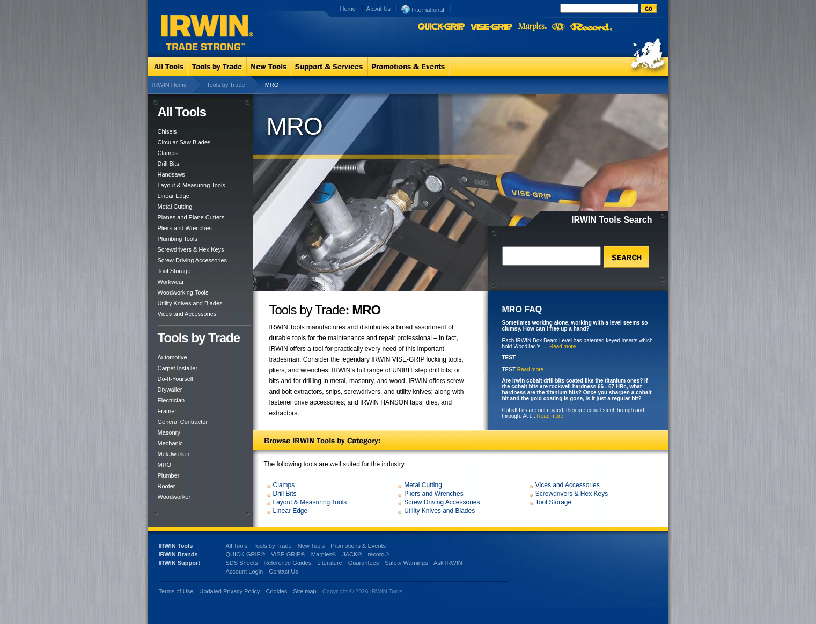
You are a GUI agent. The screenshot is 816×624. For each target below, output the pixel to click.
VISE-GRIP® (288, 554)
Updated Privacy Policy (229, 591)
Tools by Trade (226, 85)
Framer (167, 411)
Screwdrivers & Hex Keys (191, 249)
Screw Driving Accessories (192, 260)
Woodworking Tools (183, 292)
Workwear (171, 281)
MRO (165, 464)
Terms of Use (176, 591)
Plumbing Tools (177, 239)
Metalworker (174, 454)
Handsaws (171, 174)
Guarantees (363, 563)
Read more (562, 346)
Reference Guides (287, 563)
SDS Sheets (242, 563)
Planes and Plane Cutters (191, 217)
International (422, 9)
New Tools (311, 545)
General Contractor (183, 422)
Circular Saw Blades (184, 142)
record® (377, 554)
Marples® (323, 554)
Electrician (171, 400)
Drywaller (170, 389)
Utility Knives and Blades (190, 303)
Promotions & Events (358, 545)
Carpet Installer (178, 368)
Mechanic (170, 443)
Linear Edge (173, 196)
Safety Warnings (406, 563)
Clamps (168, 153)
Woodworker (174, 497)
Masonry (169, 432)
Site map (304, 591)
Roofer (166, 486)
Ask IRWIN (447, 563)
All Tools (237, 545)
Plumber (169, 475)
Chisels (167, 131)
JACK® (352, 554)
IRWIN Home (169, 85)
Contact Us (283, 571)
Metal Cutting (175, 206)
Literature (329, 563)
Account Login (244, 571)
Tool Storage (174, 271)
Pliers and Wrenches (185, 228)
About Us (378, 8)
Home (348, 8)
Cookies (277, 591)
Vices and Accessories (187, 314)
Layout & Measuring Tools (191, 185)
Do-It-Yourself (176, 379)
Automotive (172, 357)
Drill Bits (168, 163)
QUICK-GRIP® (246, 554)
